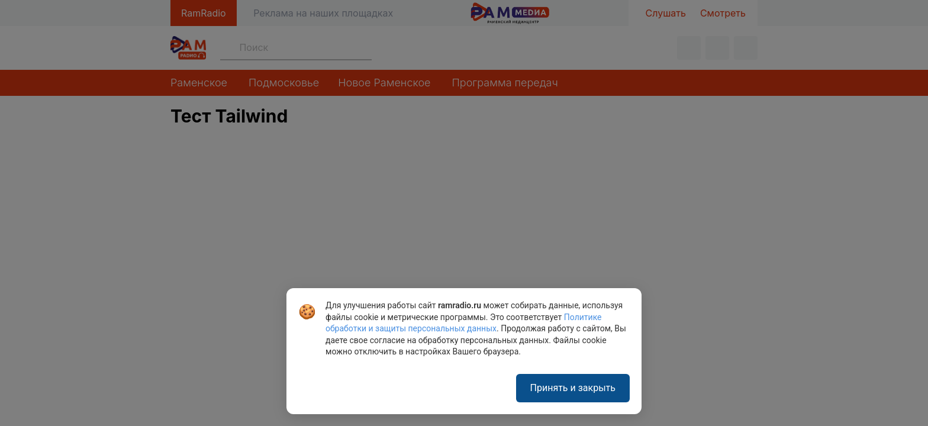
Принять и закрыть (573, 387)
